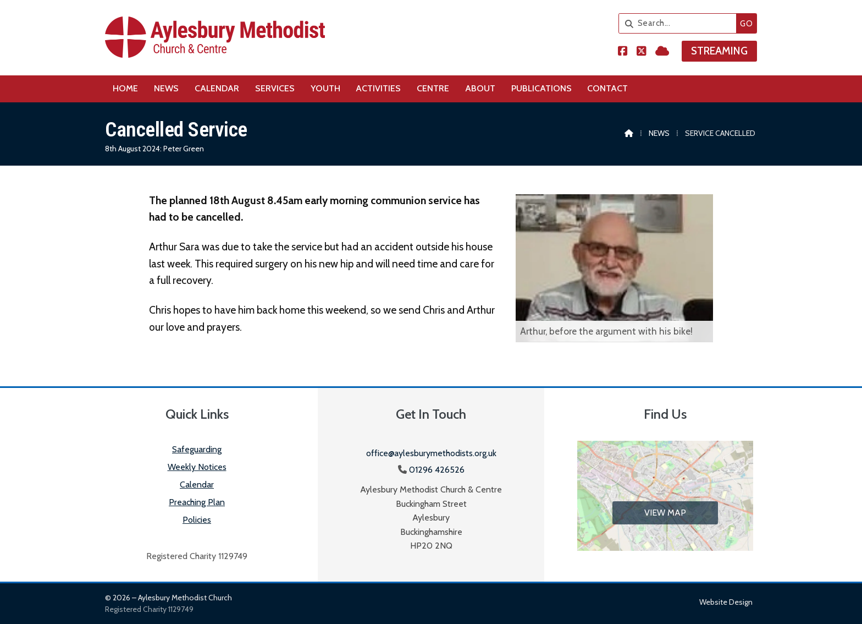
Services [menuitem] (275, 88)
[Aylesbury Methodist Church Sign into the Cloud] (662, 52)
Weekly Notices (197, 467)
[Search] (680, 23)
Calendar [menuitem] (217, 88)
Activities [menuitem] (378, 88)
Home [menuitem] (125, 88)
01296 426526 (437, 469)
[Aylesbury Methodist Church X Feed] (641, 52)
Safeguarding (197, 449)
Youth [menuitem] (325, 88)
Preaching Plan (197, 502)
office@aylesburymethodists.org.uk (431, 453)
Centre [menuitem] (433, 88)
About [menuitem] (480, 88)
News (659, 133)
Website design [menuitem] (726, 602)
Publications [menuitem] (541, 88)
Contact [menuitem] (607, 88)
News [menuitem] (166, 88)
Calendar (197, 484)
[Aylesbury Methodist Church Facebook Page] (623, 52)
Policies (197, 519)
